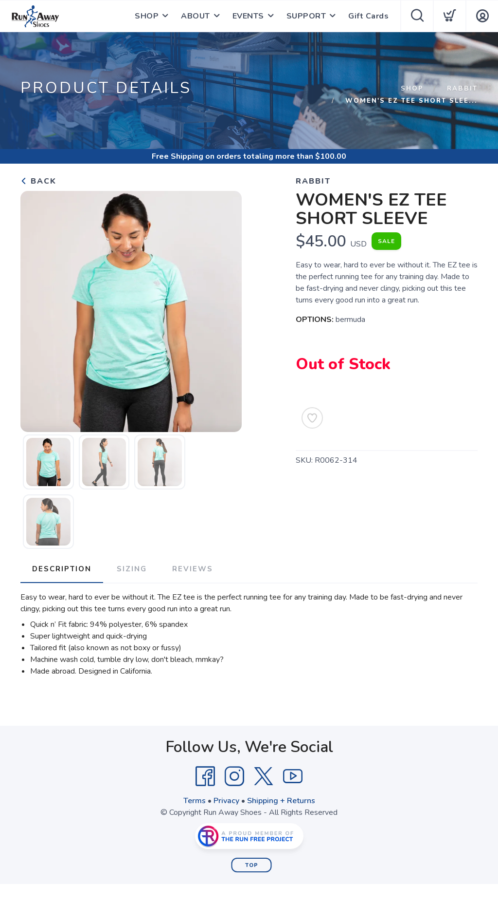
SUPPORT (306, 16)
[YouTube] (292, 776)
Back (38, 181)
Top (251, 865)
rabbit (462, 88)
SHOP (147, 16)
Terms (194, 800)
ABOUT (195, 16)
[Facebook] (205, 776)
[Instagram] (234, 776)
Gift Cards (368, 16)
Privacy (226, 800)
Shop (412, 88)
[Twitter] (263, 776)
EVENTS (248, 16)
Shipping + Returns (281, 800)
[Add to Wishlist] (312, 418)
